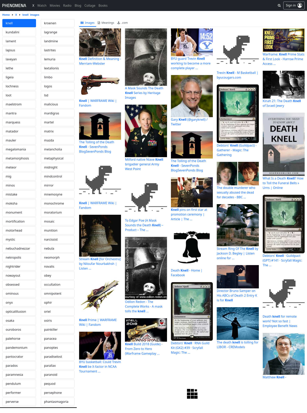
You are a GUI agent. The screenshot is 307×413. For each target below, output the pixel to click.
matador (12, 131)
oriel (47, 311)
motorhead (14, 230)
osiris (48, 320)
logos (48, 86)
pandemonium (16, 347)
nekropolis (13, 257)
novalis (49, 266)
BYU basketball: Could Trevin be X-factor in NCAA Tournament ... (100, 366)
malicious (51, 104)
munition (50, 230)
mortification (15, 221)
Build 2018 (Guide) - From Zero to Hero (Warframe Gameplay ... (143, 349)
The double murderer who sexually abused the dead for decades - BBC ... (236, 192)
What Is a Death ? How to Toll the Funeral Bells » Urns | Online (283, 183)
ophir (48, 302)
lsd (46, 95)
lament (11, 41)
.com (122, 22)
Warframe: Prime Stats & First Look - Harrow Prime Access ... (283, 59)
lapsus (10, 50)
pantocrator (14, 356)
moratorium (53, 212)
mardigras (51, 113)
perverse (12, 401)
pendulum (13, 383)
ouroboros (13, 329)
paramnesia (14, 374)
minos (10, 185)
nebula (49, 248)
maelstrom (14, 104)
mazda (49, 140)
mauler (11, 140)
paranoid (50, 374)
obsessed (12, 284)
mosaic (49, 221)
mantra (11, 113)
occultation (52, 284)
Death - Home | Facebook (187, 272)
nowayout (13, 275)
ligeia (10, 77)
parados (12, 365)
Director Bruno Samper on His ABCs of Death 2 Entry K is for (237, 295)
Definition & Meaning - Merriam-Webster (100, 61)
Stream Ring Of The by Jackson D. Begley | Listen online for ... (237, 253)
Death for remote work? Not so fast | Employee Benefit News (280, 321)
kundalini (12, 32)
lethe (9, 68)
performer (13, 392)
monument (14, 212)
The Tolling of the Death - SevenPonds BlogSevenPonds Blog (96, 147)
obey (47, 275)
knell (9, 23)
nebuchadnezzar (18, 248)
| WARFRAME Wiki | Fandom (98, 103)
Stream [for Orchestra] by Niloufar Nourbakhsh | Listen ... (100, 264)
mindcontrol (53, 176)
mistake (11, 194)
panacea (50, 338)
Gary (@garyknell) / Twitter (189, 121)
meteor (11, 167)
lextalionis (51, 68)
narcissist (51, 239)
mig (8, 176)
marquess (13, 122)
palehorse (13, 338)
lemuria (49, 59)
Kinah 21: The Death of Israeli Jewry (282, 103)
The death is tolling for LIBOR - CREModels (237, 344)
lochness (12, 86)
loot (8, 95)
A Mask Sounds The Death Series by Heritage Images (144, 93)
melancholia (53, 149)
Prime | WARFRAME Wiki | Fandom (98, 322)
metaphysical (53, 158)
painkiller (51, 329)
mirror (48, 185)
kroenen (50, 23)
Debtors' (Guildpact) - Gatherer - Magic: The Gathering (236, 150)
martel (49, 122)
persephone (53, 392)
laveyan (11, 59)
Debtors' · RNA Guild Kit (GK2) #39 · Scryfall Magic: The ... (190, 348)
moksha (11, 203)
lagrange (50, 32)
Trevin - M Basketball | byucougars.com (237, 75)
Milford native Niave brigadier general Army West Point (144, 164)
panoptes (51, 347)
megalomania (16, 149)
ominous (12, 293)
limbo (48, 77)
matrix (49, 131)
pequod (49, 383)
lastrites (50, 50)
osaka (10, 320)
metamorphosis (17, 158)
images (88, 22)
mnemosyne (53, 194)
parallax (50, 365)
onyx (9, 302)
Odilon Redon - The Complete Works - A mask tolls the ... (144, 306)
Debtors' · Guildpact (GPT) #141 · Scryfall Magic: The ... (282, 260)
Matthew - (274, 377)
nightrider (13, 266)
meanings (106, 22)
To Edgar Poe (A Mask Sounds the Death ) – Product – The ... (144, 225)
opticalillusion (16, 311)
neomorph (52, 257)
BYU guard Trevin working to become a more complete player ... (191, 63)
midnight (50, 167)
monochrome (54, 203)
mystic (10, 239)
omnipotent (52, 293)
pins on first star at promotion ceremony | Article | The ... (189, 214)
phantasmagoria (56, 401)
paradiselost (53, 356)
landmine (51, 41)
